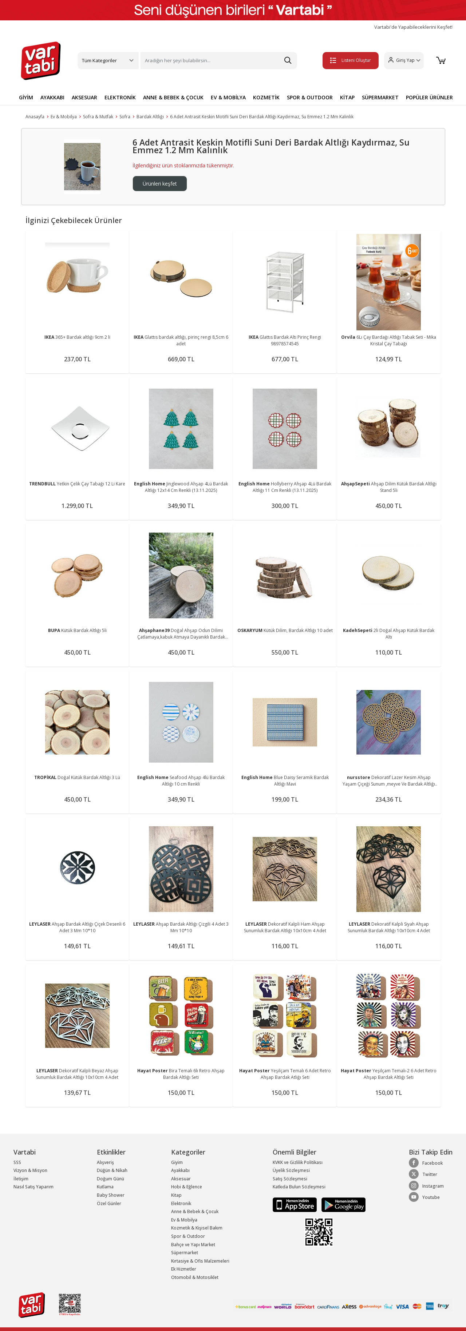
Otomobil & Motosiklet (194, 1277)
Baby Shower (111, 1195)
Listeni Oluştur (349, 60)
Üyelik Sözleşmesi (291, 1170)
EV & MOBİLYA (228, 97)
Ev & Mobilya (64, 117)
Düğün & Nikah (112, 1170)
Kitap (176, 1195)
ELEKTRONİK (120, 97)
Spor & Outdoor (188, 1236)
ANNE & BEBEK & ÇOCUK (173, 97)
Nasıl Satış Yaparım (33, 1187)
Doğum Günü (110, 1179)
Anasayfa (34, 117)
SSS (17, 1162)
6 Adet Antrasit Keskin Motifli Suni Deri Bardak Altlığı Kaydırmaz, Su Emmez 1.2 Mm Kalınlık (262, 117)
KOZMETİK (266, 97)
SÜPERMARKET (380, 97)
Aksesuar (181, 1179)
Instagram (426, 1186)
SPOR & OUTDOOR (310, 97)
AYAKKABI (52, 97)
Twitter (423, 1174)
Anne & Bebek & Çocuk (194, 1211)
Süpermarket (184, 1252)
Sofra (124, 117)
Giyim (177, 1162)
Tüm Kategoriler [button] (99, 60)
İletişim (20, 1179)
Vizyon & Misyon (30, 1170)
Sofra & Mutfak (98, 117)
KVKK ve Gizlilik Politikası (298, 1162)
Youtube (424, 1197)
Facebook (426, 1163)
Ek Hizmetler (183, 1269)
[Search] (219, 60)
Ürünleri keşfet (160, 183)
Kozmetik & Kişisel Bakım (196, 1228)
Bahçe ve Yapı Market (193, 1244)
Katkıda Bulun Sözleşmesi (299, 1187)
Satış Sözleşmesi (290, 1179)
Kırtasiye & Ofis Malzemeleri (200, 1261)
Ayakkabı (180, 1170)
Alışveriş (105, 1162)
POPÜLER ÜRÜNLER (429, 97)
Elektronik (181, 1203)
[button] (402, 60)
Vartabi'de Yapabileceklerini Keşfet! (413, 27)
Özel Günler (109, 1203)
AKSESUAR (84, 97)
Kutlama (105, 1187)
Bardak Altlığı (150, 117)
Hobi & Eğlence (186, 1187)
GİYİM (26, 97)
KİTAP (347, 97)
